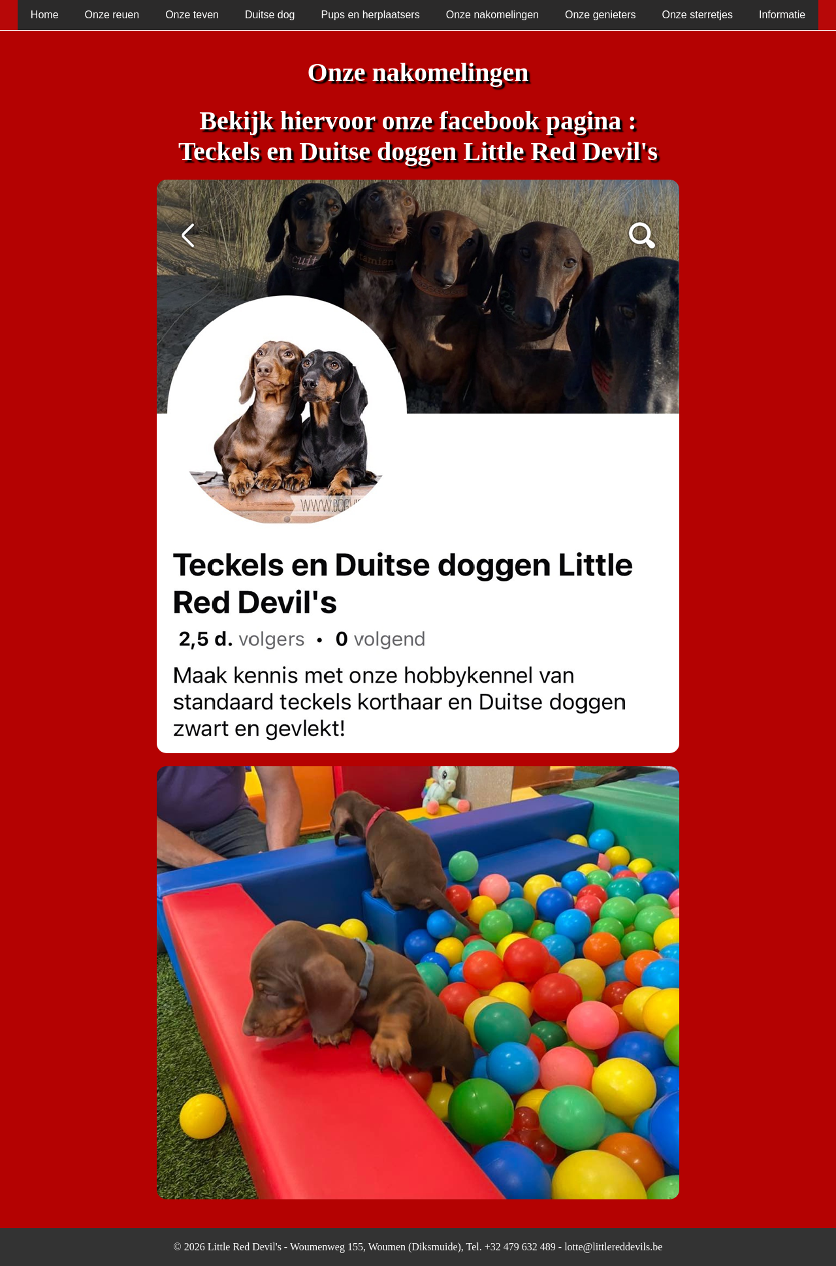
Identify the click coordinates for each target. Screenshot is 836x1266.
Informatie (782, 14)
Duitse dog (270, 14)
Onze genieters (600, 14)
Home (45, 14)
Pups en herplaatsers (370, 14)
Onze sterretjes (697, 14)
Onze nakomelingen (492, 14)
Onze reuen (112, 14)
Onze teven (192, 14)
